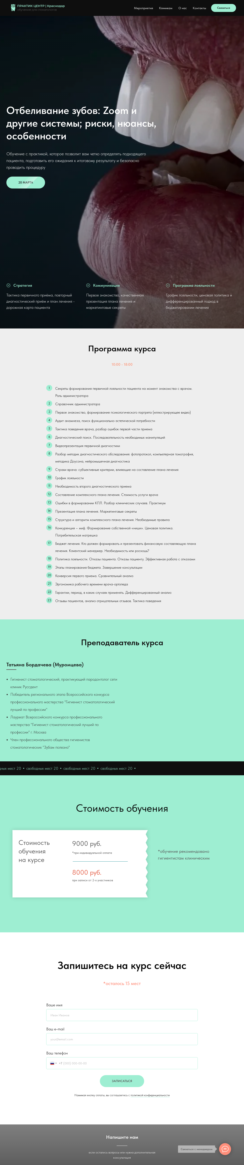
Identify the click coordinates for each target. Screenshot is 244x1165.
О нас (182, 8)
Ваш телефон (57, 905)
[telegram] (15, 610)
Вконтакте (192, 1099)
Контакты (199, 8)
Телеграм (191, 1095)
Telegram (122, 1040)
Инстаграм (192, 1103)
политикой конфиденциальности (150, 948)
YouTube (190, 1108)
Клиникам (165, 8)
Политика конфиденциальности (144, 1099)
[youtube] (28, 1105)
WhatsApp (122, 1053)
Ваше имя (54, 857)
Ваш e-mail (55, 881)
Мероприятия (143, 8)
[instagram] (22, 1105)
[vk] (8, 610)
